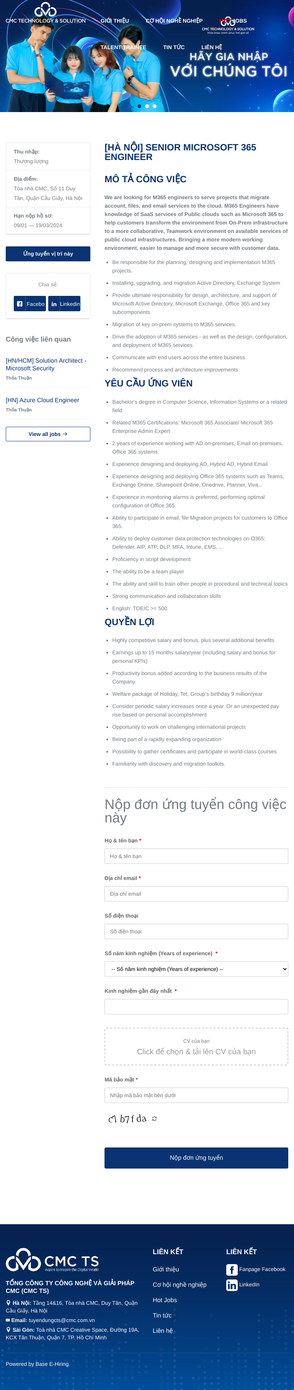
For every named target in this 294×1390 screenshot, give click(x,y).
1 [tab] (139, 106)
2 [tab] (147, 106)
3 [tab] (155, 106)
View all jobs (48, 434)
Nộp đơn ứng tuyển (196, 1158)
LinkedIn (249, 1284)
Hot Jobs (165, 1300)
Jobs (233, 21)
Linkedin (64, 303)
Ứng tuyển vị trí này (48, 254)
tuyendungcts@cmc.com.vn (62, 1320)
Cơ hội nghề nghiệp (174, 21)
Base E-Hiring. (53, 1364)
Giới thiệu (115, 21)
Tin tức (174, 47)
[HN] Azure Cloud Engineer (42, 400)
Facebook (29, 303)
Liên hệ (211, 47)
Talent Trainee (124, 47)
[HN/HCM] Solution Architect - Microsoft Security (46, 365)
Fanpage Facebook (262, 1269)
